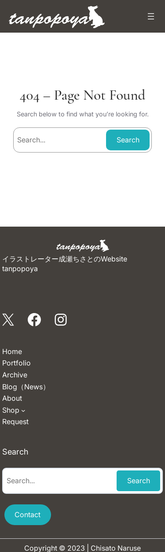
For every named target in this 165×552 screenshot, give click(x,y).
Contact (27, 514)
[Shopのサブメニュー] (23, 410)
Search (128, 139)
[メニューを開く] (151, 16)
